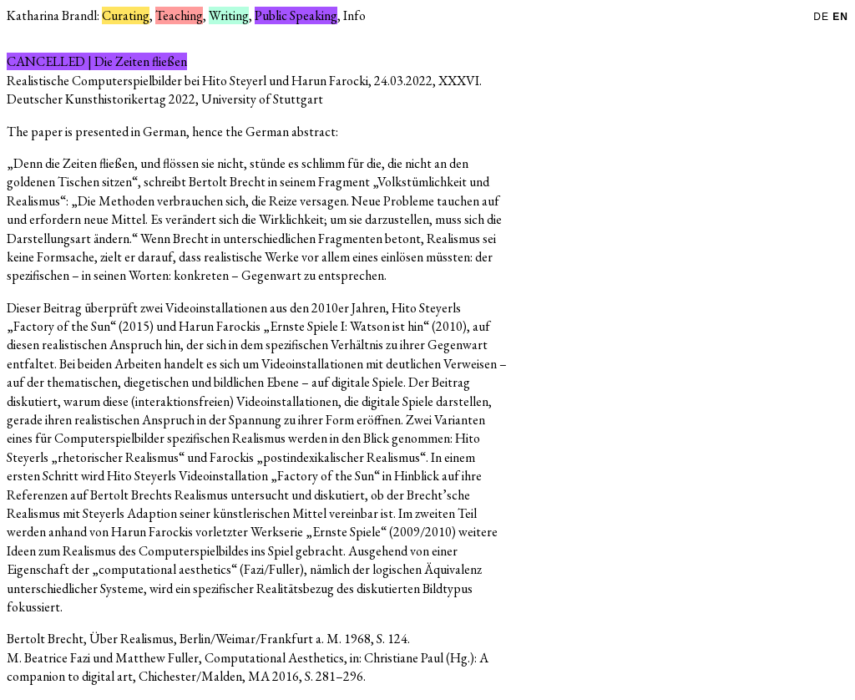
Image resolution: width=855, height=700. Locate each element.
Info (354, 15)
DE (822, 17)
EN (840, 17)
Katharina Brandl (52, 15)
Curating (125, 15)
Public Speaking (296, 15)
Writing (229, 15)
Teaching (179, 15)
